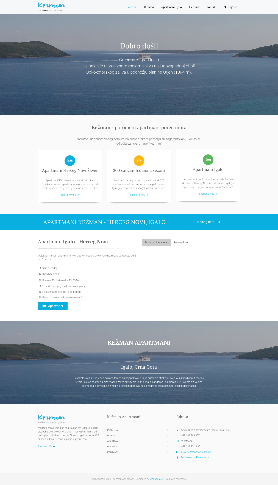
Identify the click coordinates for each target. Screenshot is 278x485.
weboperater (156, 479)
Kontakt (211, 7)
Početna (131, 7)
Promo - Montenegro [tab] (156, 242)
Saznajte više (70, 193)
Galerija (194, 7)
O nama (149, 7)
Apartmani (53, 306)
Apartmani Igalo (171, 7)
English (230, 7)
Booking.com (208, 222)
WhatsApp (187, 441)
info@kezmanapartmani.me (196, 452)
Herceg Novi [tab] (181, 242)
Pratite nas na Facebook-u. (195, 457)
